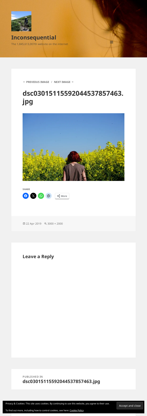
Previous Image (37, 82)
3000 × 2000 (55, 223)
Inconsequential (33, 37)
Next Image (62, 82)
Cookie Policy (77, 410)
